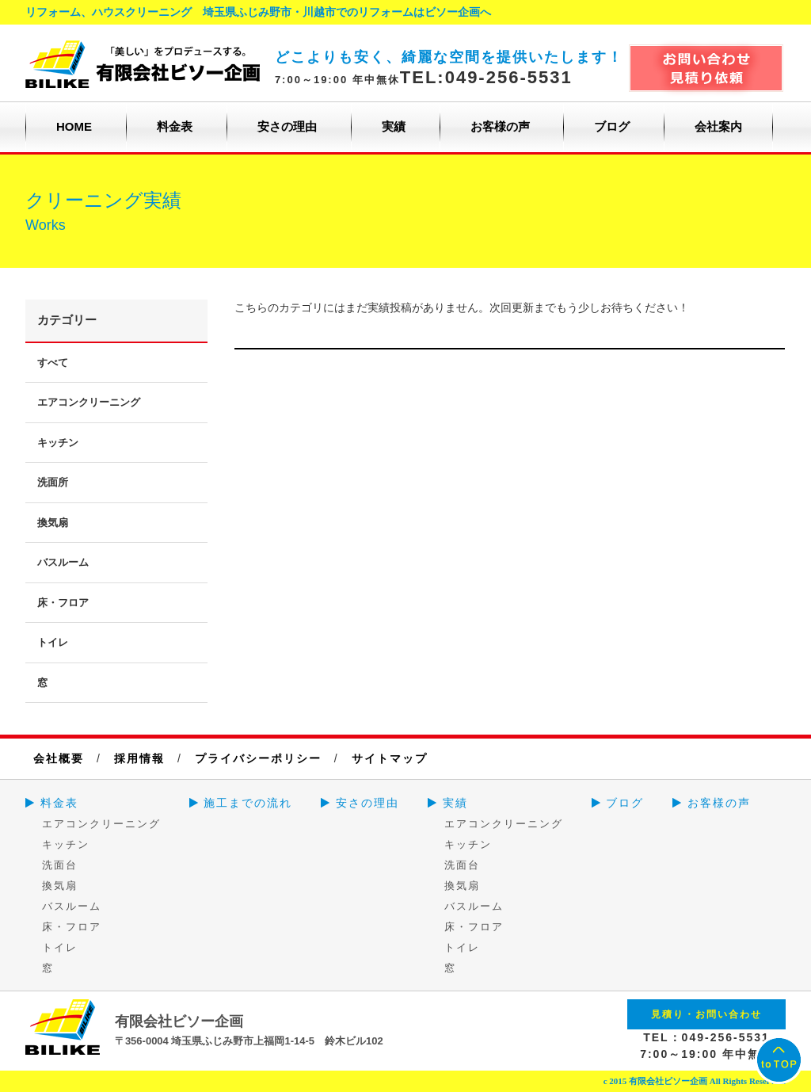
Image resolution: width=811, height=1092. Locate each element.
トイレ (52, 642)
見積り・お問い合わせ (706, 1014)
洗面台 (60, 865)
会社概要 (58, 758)
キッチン (57, 443)
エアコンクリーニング (88, 402)
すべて (52, 362)
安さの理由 (287, 126)
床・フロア (63, 603)
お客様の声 (500, 126)
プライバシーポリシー (258, 758)
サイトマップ (390, 758)
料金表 (174, 126)
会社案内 (718, 126)
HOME (74, 126)
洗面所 (52, 482)
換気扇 (52, 523)
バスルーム (63, 562)
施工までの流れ (241, 802)
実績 (394, 126)
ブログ (612, 126)
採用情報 (139, 758)
